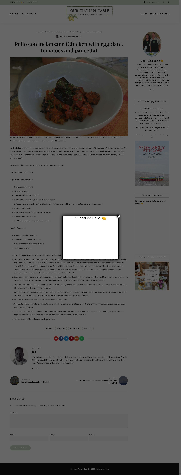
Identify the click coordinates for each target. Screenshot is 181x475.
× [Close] (118, 216)
